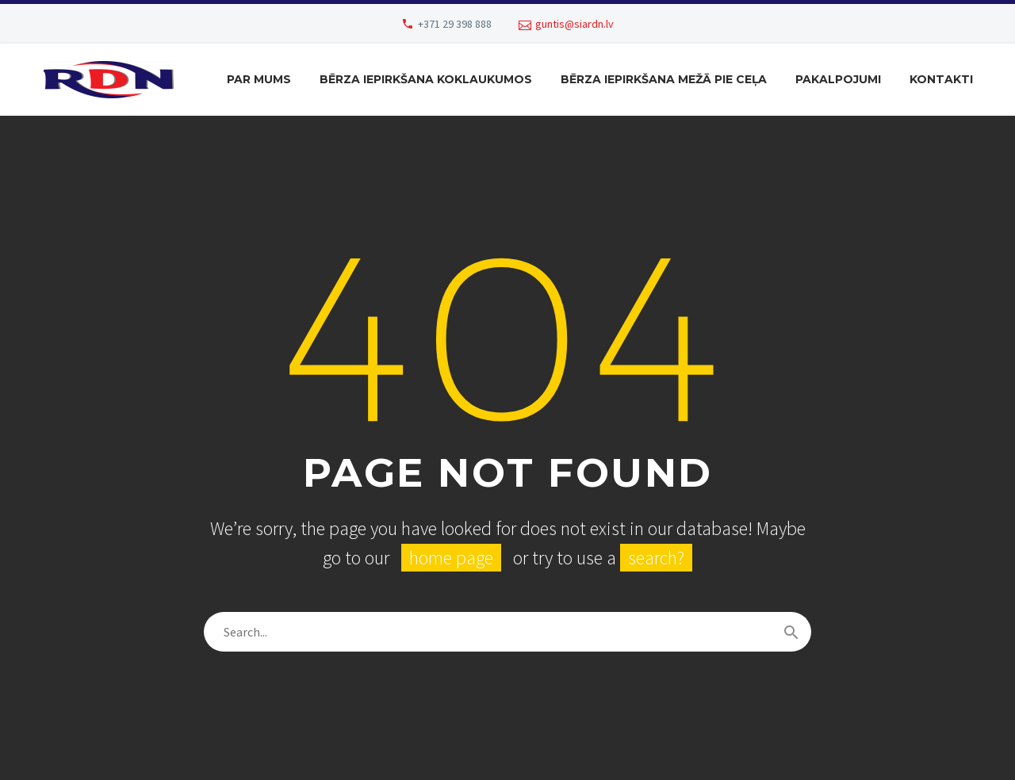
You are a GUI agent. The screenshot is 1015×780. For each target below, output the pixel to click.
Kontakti (941, 79)
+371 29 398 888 (455, 24)
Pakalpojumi (838, 79)
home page (451, 557)
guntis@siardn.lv (574, 24)
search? (656, 557)
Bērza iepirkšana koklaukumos (426, 79)
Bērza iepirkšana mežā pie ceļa (664, 79)
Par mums (259, 79)
